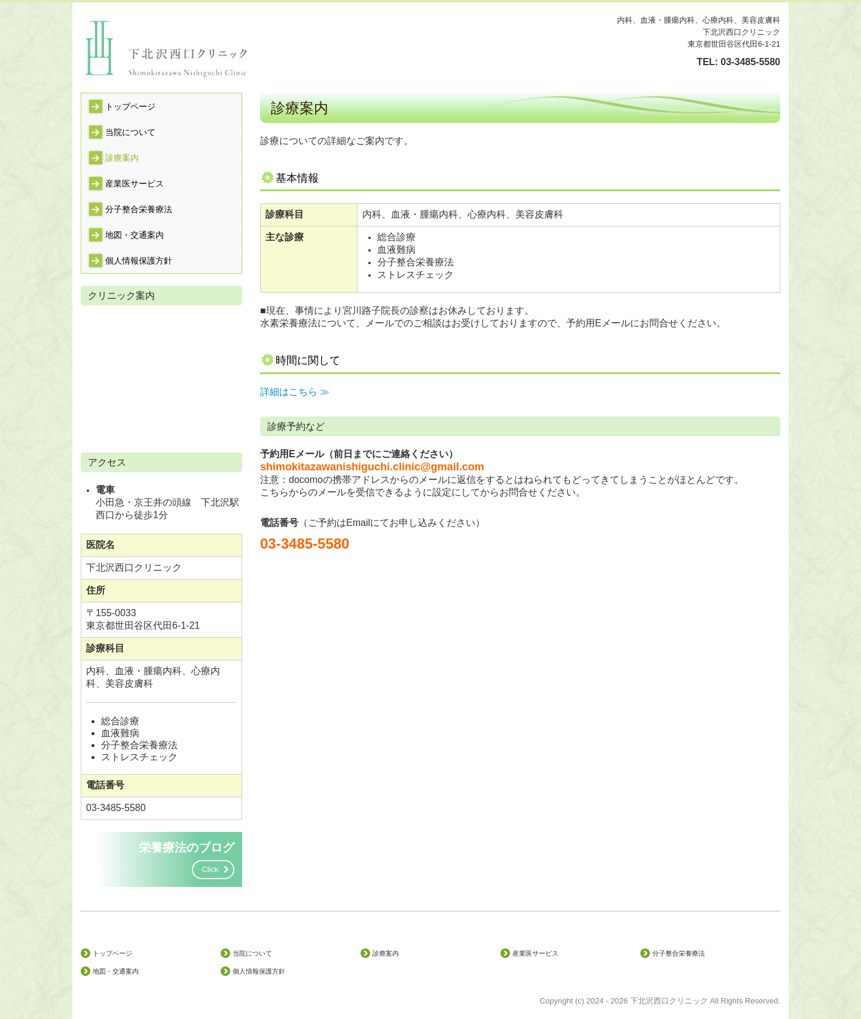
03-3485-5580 (750, 62)
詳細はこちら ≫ (294, 392)
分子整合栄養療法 (138, 209)
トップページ (130, 106)
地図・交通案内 (134, 235)
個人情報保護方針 (138, 260)
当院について (130, 132)
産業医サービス (134, 183)
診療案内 (122, 158)
